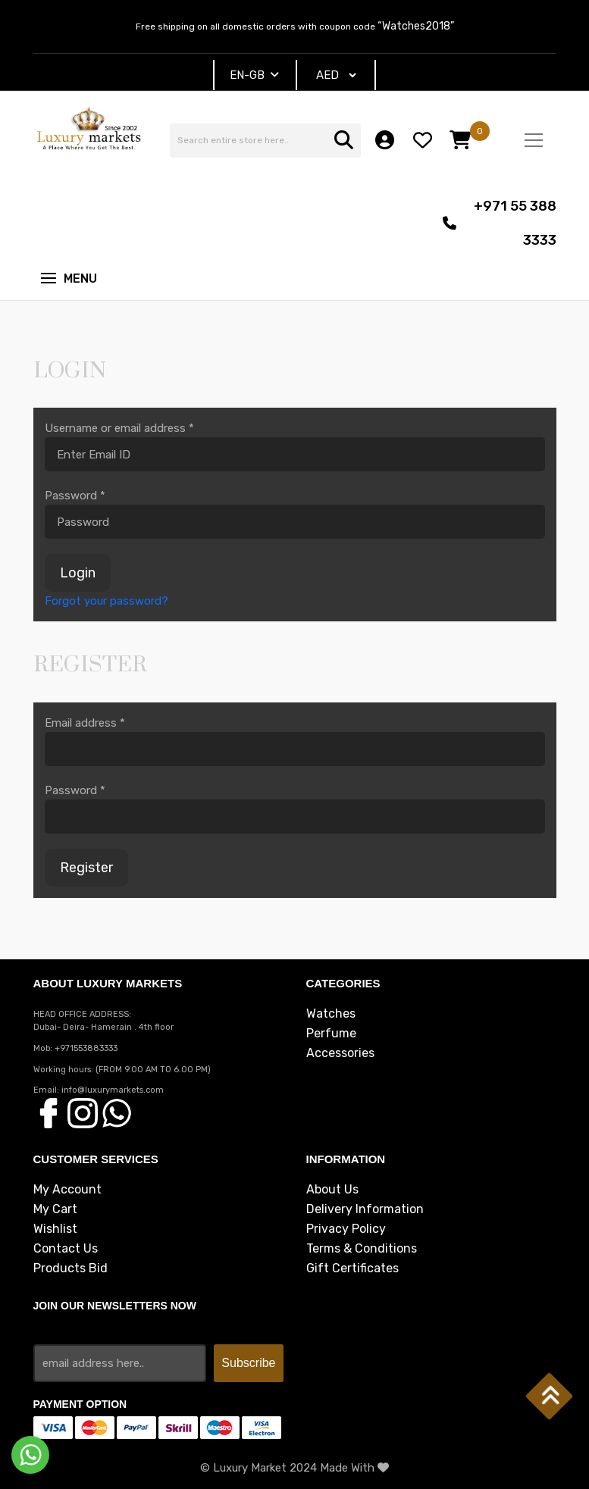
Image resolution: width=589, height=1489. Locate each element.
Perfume (331, 1034)
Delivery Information (365, 1209)
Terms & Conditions (361, 1249)
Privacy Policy (346, 1229)
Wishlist (55, 1229)
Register (86, 867)
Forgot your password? (106, 601)
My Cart (55, 1209)
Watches (331, 1014)
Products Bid (70, 1268)
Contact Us (65, 1249)
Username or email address (119, 428)
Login (78, 573)
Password (75, 495)
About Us (332, 1190)
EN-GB (254, 75)
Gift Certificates (352, 1268)
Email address (85, 723)
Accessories (340, 1053)
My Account (67, 1190)
